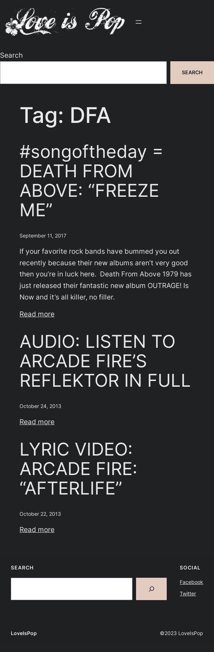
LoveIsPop (24, 633)
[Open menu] (138, 22)
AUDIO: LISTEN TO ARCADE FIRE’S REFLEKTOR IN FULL (105, 361)
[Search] (151, 589)
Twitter (188, 593)
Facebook (191, 582)
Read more (36, 314)
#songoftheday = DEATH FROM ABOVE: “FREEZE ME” (91, 181)
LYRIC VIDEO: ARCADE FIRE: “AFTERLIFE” (78, 468)
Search (11, 55)
